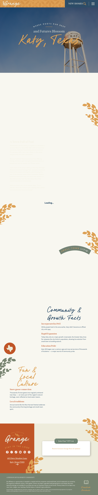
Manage (30, 489)
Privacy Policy (39, 491)
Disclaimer (25, 489)
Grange (29, 190)
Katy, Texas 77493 (17, 462)
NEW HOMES (75, 3)
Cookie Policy (48, 491)
